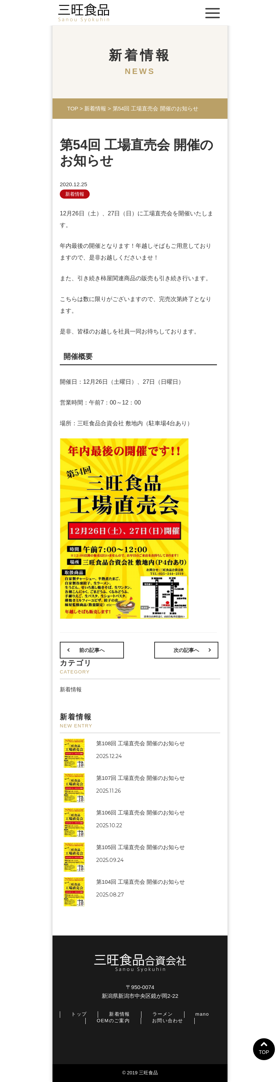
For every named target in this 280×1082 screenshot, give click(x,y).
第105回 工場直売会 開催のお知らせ (140, 847)
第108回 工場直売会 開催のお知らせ (140, 743)
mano (202, 1014)
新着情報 (74, 194)
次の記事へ (186, 650)
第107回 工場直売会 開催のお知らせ (140, 778)
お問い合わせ (167, 1020)
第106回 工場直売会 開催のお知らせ (140, 812)
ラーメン (162, 1014)
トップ (79, 1014)
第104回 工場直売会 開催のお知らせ (140, 882)
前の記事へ (92, 650)
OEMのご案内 (113, 1020)
